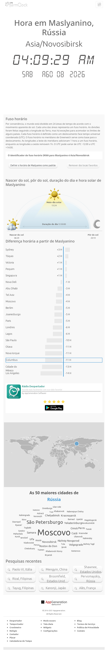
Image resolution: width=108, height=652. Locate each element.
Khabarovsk (59, 511)
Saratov (21, 531)
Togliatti (27, 528)
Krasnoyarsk (68, 515)
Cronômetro (15, 627)
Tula (63, 544)
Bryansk (48, 555)
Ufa (32, 539)
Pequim (10, 269)
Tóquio (9, 256)
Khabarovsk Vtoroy (54, 551)
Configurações (50, 631)
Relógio (13, 631)
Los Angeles (12, 373)
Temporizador (16, 624)
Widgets (47, 627)
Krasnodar (83, 533)
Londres (10, 327)
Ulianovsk (78, 536)
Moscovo (11, 301)
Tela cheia (48, 624)
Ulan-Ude (57, 507)
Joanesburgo (13, 314)
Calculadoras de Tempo (21, 641)
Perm (81, 528)
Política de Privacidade (88, 627)
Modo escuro (49, 621)
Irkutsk (38, 540)
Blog (79, 621)
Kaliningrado (24, 515)
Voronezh (37, 516)
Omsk (74, 528)
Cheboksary (29, 548)
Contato (81, 631)
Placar (12, 638)
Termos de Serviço (86, 624)
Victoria (10, 262)
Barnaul (71, 519)
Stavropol (16, 522)
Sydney (10, 249)
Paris (8, 320)
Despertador (16, 621)
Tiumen (41, 550)
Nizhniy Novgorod (68, 540)
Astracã (40, 513)
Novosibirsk (49, 541)
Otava (9, 346)
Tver (51, 512)
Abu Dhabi (11, 288)
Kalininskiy (87, 538)
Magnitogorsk (91, 520)
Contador (14, 634)
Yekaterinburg (73, 522)
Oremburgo (47, 508)
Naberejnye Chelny (75, 511)
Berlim (9, 307)
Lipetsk (79, 519)
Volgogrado (76, 544)
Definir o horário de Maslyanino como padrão (33, 165)
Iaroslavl (24, 538)
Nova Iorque (13, 353)
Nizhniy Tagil (88, 544)
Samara (31, 532)
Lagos (9, 333)
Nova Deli (11, 281)
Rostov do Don (48, 546)
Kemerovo (75, 551)
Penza (36, 545)
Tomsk (89, 529)
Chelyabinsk (52, 515)
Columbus (12, 359)
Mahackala (18, 534)
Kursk (17, 536)
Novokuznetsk (88, 523)
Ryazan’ (18, 525)
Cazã (74, 533)
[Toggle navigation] (99, 4)
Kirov (24, 519)
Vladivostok (29, 543)
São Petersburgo (45, 522)
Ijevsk (64, 547)
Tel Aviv (10, 294)
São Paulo (11, 340)
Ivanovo (36, 510)
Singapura (11, 275)
